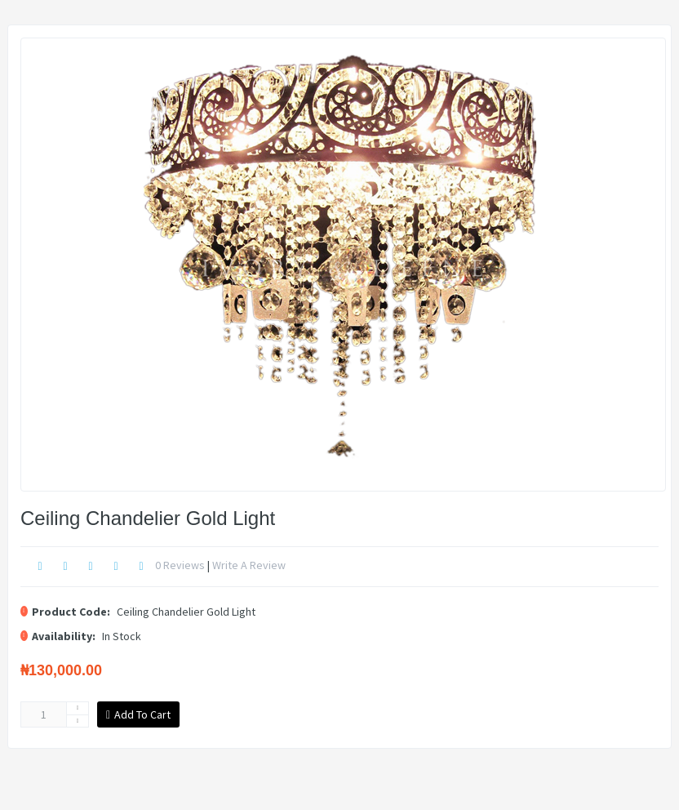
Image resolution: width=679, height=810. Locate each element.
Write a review (249, 565)
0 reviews (180, 565)
